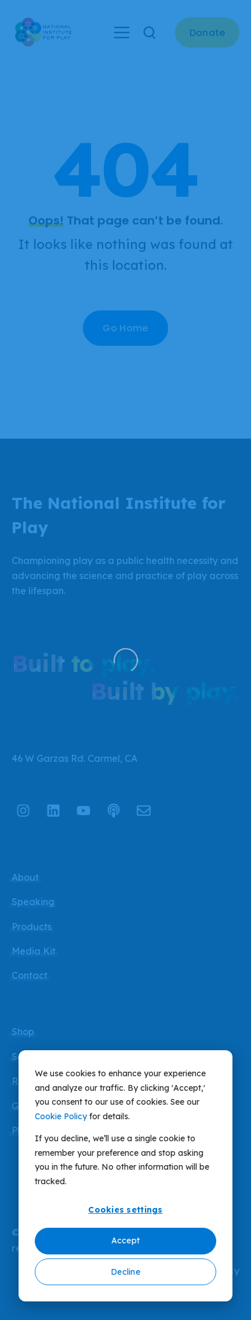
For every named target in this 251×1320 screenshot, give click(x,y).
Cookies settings (125, 1210)
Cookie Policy (61, 1116)
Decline (125, 1272)
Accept (125, 1240)
